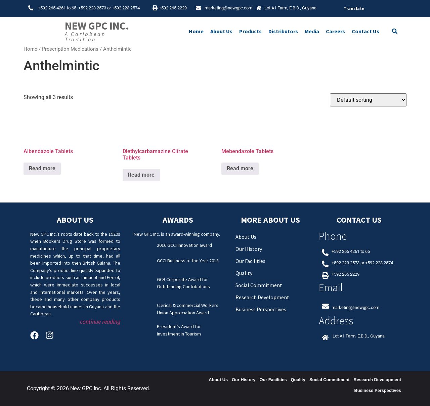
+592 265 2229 (173, 7)
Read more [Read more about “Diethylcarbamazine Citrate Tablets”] (141, 175)
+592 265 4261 (52, 7)
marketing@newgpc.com (228, 7)
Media (312, 31)
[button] (395, 31)
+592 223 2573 (92, 7)
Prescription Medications (70, 49)
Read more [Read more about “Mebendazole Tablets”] (240, 168)
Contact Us (365, 31)
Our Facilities (250, 261)
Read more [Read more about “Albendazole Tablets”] (42, 168)
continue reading (100, 321)
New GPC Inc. (97, 26)
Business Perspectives (260, 309)
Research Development (262, 297)
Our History (248, 248)
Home (196, 31)
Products (250, 31)
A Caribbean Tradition (85, 37)
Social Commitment (258, 285)
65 (75, 7)
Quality (243, 273)
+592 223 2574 (126, 7)
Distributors (283, 31)
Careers (335, 31)
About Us (221, 31)
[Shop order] (368, 99)
